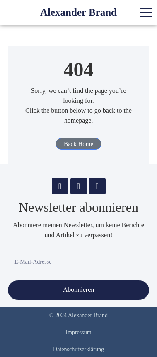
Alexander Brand (78, 12)
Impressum (78, 332)
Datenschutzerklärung (78, 349)
